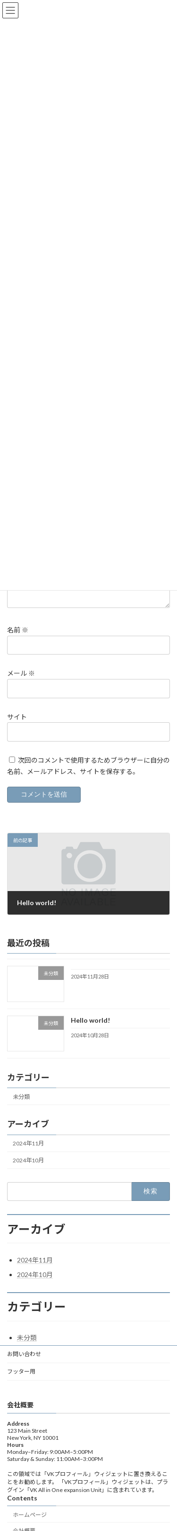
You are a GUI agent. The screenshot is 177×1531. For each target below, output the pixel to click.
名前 (17, 641)
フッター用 (21, 1382)
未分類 (21, 1108)
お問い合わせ (24, 1365)
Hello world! (90, 1031)
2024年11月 (28, 1154)
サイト (17, 728)
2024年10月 (28, 1171)
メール (21, 685)
